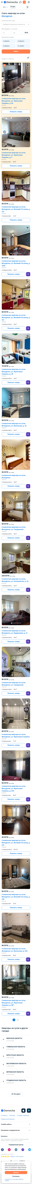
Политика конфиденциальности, (10, 1175)
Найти (16, 51)
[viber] (28, 277)
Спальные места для (8, 20)
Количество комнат (8, 37)
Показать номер (16, 112)
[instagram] (9, 1149)
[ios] (23, 1110)
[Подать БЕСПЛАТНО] (24, 2)
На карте (16, 1103)
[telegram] (29, 1149)
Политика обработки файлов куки (10, 1177)
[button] (5, 7)
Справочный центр (16, 1145)
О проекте (4, 1115)
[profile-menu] (28, 2)
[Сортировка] (28, 58)
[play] (29, 1110)
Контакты (4, 1136)
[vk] (16, 1149)
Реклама (12, 1115)
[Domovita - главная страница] (11, 2)
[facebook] (2, 1149)
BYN (26, 33)
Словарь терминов (23, 1115)
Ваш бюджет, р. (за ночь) (9, 29)
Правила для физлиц (8, 1119)
